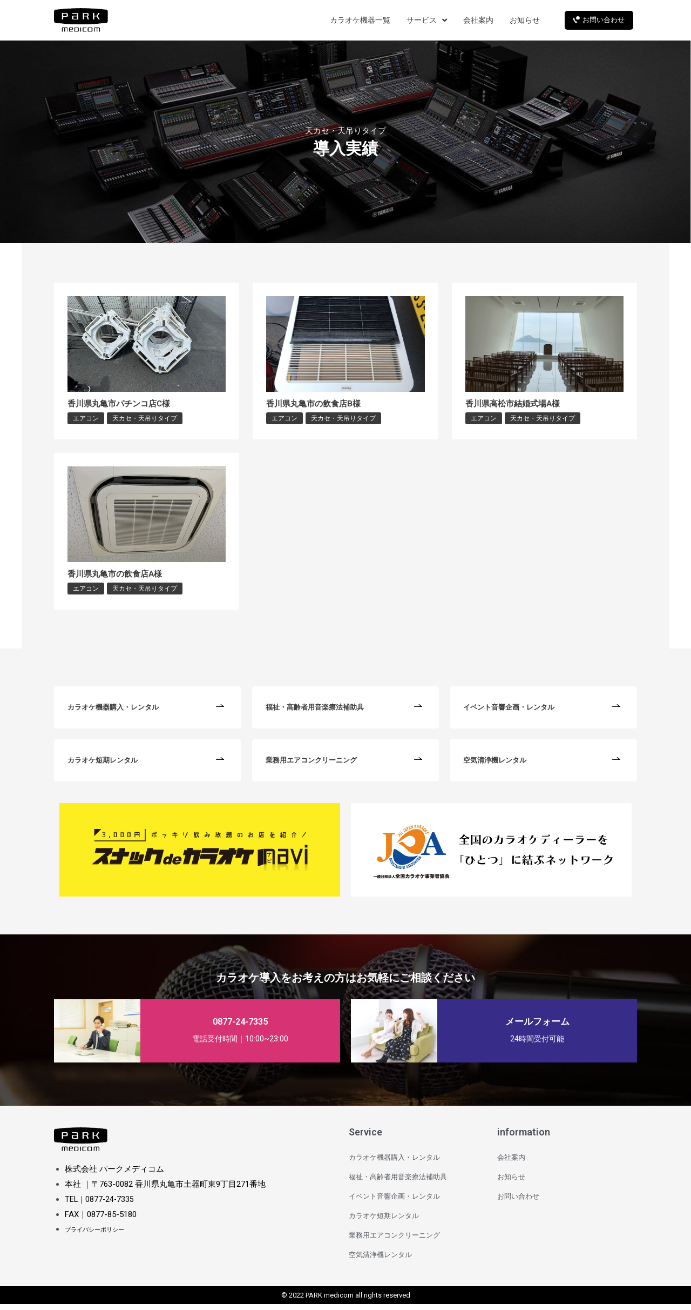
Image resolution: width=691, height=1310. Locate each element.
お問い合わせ (518, 1202)
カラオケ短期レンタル (384, 1222)
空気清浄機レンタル (380, 1260)
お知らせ (511, 1183)
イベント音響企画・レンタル (394, 1202)
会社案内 (511, 1163)
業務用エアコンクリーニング (394, 1241)
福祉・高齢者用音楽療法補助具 (398, 1183)
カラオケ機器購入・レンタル (394, 1163)
